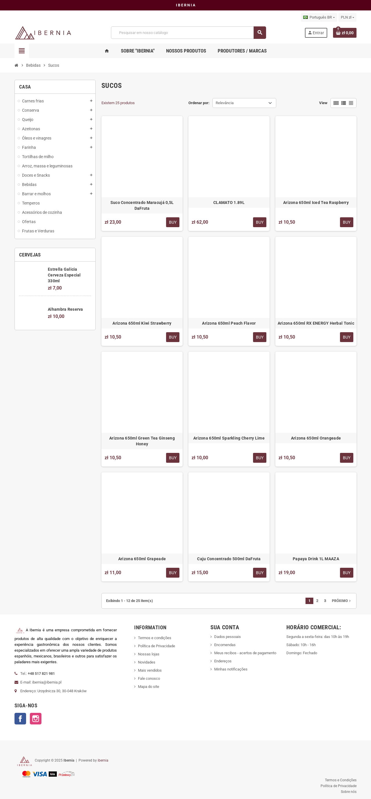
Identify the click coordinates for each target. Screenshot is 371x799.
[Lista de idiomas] (319, 17)
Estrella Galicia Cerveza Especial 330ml (64, 275)
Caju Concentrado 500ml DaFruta (229, 558)
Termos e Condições (341, 780)
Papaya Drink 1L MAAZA (316, 558)
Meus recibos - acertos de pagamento (245, 653)
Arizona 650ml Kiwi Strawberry (141, 323)
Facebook (20, 718)
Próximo (342, 601)
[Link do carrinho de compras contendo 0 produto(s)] (345, 33)
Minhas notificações (231, 669)
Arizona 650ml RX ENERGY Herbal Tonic (316, 323)
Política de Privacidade (156, 646)
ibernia (103, 760)
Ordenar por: (199, 103)
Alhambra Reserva (65, 309)
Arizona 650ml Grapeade (142, 558)
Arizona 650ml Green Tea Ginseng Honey (142, 441)
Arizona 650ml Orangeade (316, 438)
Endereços (223, 661)
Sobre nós (349, 792)
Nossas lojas (148, 654)
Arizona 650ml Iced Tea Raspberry (316, 202)
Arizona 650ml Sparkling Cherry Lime (229, 438)
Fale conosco (149, 678)
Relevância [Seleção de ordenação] (225, 103)
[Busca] (188, 32)
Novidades (146, 662)
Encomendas (225, 645)
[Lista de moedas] (348, 17)
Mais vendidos (150, 670)
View (323, 103)
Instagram (35, 718)
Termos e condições (154, 638)
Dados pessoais (227, 636)
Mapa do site (148, 686)
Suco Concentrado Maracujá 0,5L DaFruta (142, 205)
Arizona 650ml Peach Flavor (229, 323)
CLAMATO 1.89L (229, 202)
